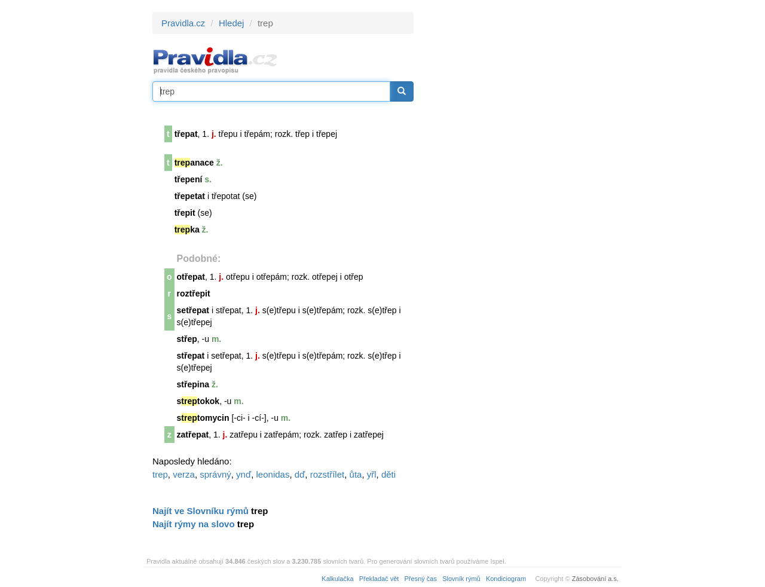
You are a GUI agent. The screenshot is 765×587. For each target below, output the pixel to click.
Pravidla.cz (183, 23)
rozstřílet (327, 474)
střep (187, 339)
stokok (198, 401)
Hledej (231, 23)
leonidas (273, 474)
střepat (191, 355)
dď (300, 474)
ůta (356, 474)
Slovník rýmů (461, 578)
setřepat (193, 310)
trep (160, 474)
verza (184, 474)
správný (215, 474)
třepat (186, 134)
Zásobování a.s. (595, 578)
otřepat (191, 277)
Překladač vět (379, 578)
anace (194, 162)
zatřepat (193, 434)
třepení (189, 179)
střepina (193, 384)
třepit (185, 213)
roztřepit (193, 293)
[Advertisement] (521, 191)
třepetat (190, 196)
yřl (372, 474)
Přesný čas (421, 578)
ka (187, 229)
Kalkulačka (337, 578)
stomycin (203, 418)
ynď (243, 474)
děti (388, 474)
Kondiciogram (506, 578)
